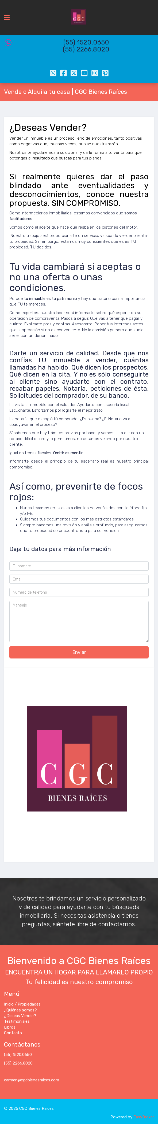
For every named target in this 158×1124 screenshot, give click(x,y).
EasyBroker (143, 1117)
